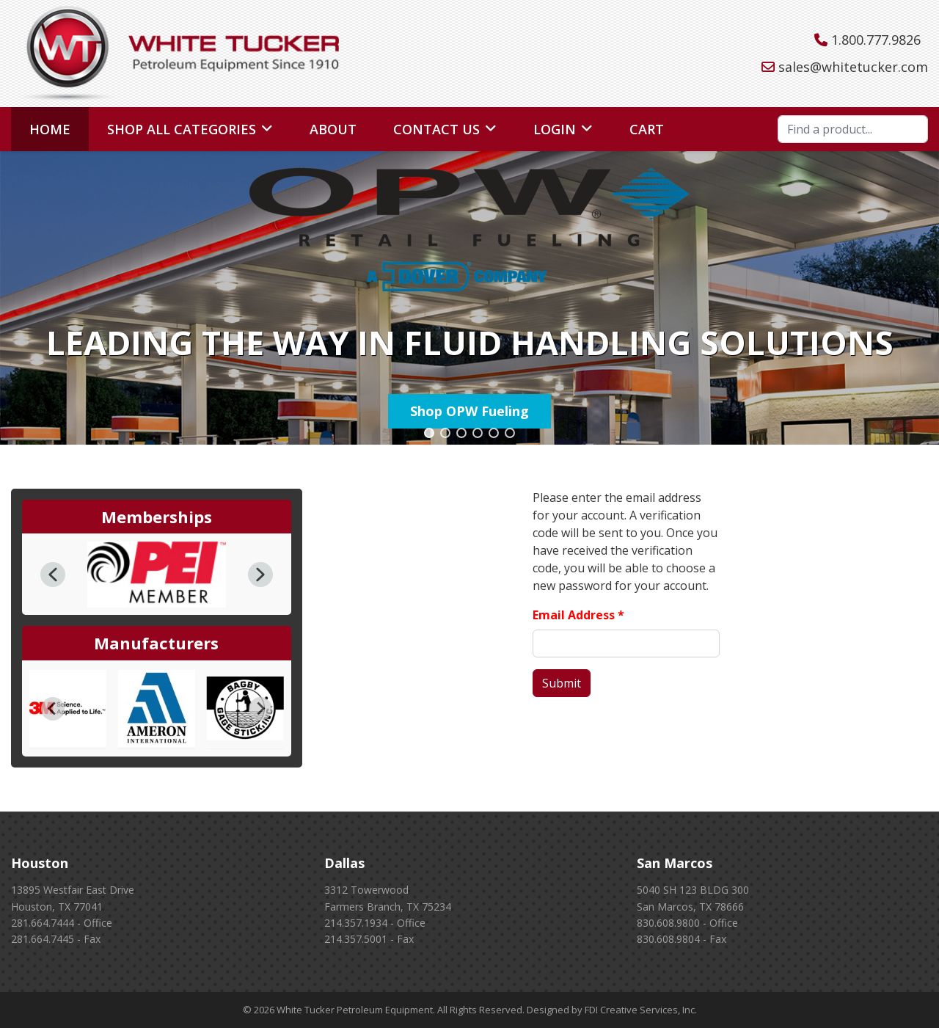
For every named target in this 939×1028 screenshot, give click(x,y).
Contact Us (436, 129)
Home (49, 129)
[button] (429, 433)
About (333, 129)
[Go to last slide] (53, 709)
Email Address (578, 615)
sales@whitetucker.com (853, 67)
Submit (561, 683)
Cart (646, 129)
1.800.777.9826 (876, 39)
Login (554, 129)
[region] (469, 298)
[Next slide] (260, 709)
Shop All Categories (181, 129)
